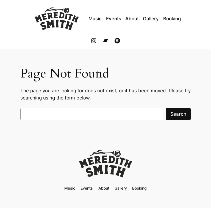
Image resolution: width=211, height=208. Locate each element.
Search (178, 114)
